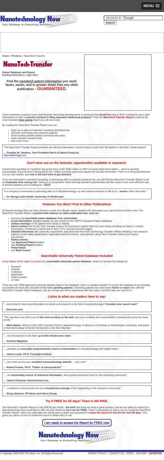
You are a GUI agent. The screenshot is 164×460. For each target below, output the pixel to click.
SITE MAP (141, 453)
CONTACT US (116, 453)
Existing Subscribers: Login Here (20, 75)
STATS (130, 453)
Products (16, 55)
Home (5, 55)
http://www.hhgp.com (15, 155)
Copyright (7, 453)
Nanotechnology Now (39, 21)
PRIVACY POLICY (97, 453)
